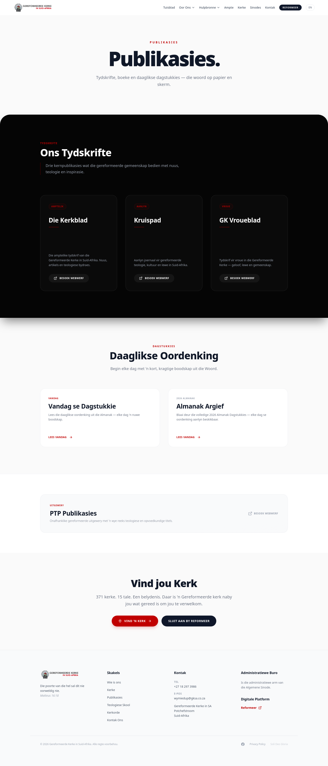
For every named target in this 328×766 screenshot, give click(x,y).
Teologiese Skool (118, 705)
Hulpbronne (209, 7)
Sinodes (255, 7)
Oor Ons (187, 7)
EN (310, 7)
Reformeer (290, 7)
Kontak (270, 7)
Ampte (229, 7)
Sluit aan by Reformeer (189, 621)
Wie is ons (114, 682)
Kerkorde (113, 712)
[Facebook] (243, 744)
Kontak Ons (115, 720)
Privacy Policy (257, 744)
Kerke (242, 7)
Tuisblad (169, 7)
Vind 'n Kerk (135, 621)
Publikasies (114, 697)
